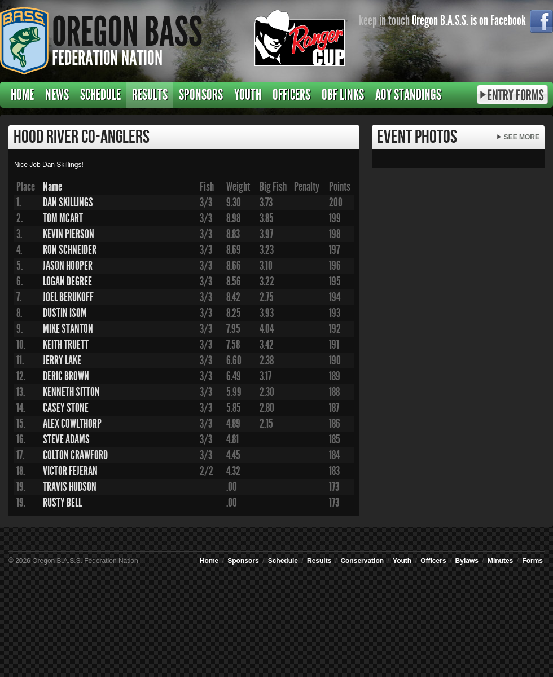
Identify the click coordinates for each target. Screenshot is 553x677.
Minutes (500, 561)
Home (22, 95)
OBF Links (343, 95)
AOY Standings (408, 95)
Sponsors (201, 95)
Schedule (100, 95)
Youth (247, 95)
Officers (291, 95)
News (57, 95)
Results (150, 95)
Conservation (362, 561)
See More (521, 137)
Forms (532, 561)
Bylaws (467, 561)
